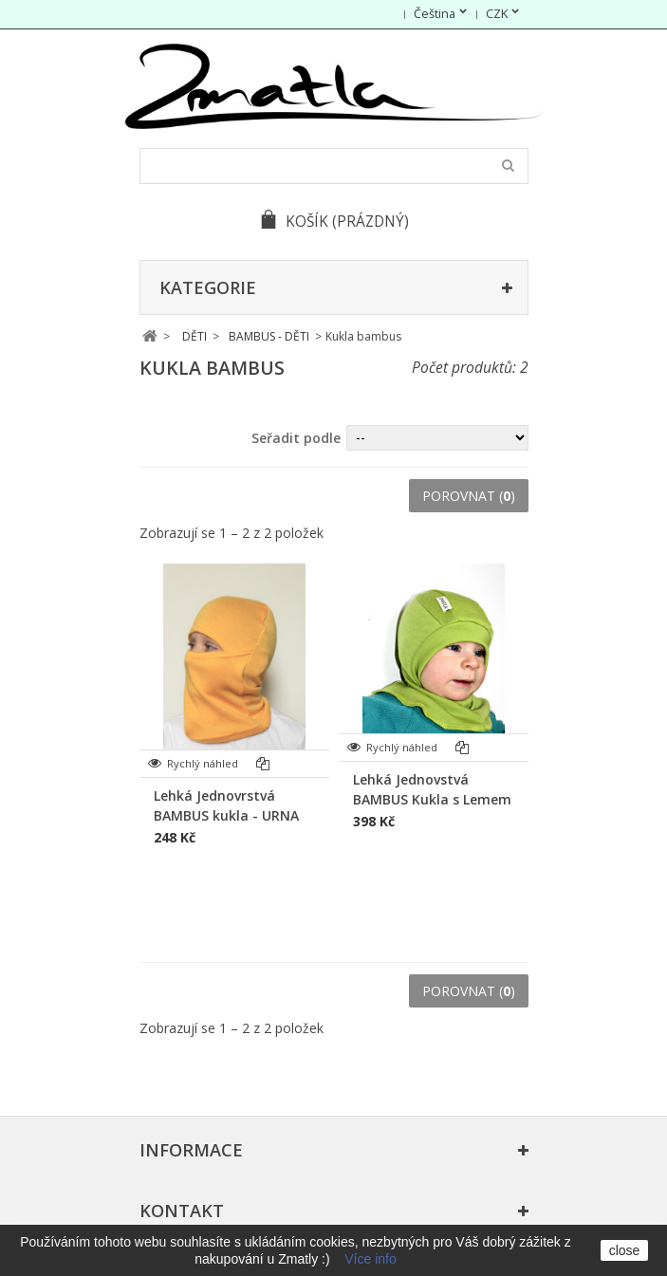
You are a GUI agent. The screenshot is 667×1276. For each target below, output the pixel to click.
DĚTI (194, 336)
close (624, 1250)
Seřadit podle (296, 438)
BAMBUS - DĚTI (269, 336)
